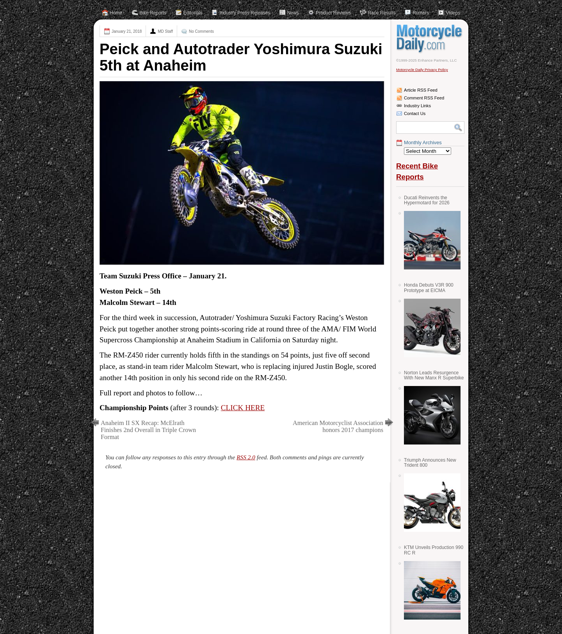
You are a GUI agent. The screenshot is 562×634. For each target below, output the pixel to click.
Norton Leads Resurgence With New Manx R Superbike (434, 375)
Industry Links (417, 105)
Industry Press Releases (244, 13)
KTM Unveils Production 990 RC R (433, 550)
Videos (453, 13)
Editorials (193, 13)
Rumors (421, 13)
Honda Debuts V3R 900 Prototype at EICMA (429, 287)
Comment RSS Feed (424, 98)
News (293, 13)
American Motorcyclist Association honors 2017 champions (338, 426)
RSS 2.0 (246, 457)
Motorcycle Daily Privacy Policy (422, 69)
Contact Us (414, 113)
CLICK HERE (243, 408)
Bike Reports (153, 13)
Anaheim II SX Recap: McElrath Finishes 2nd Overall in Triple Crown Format (148, 430)
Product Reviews (333, 13)
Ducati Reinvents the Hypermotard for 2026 (427, 200)
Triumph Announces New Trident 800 (430, 462)
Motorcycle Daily (430, 38)
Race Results (381, 13)
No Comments (201, 31)
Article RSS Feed (421, 90)
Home (116, 13)
